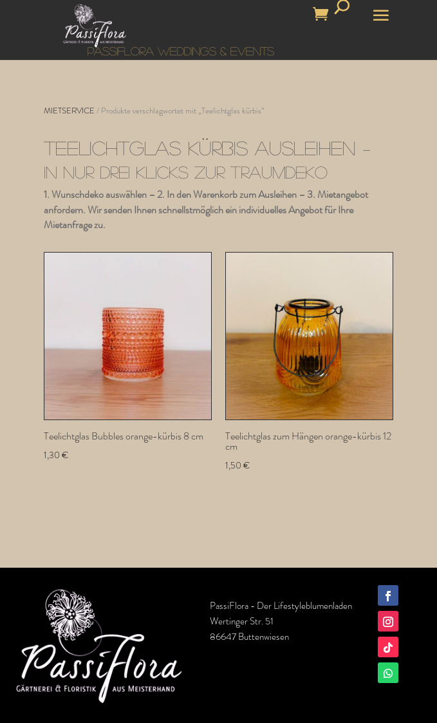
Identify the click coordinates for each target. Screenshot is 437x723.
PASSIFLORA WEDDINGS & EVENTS (181, 51)
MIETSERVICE (69, 110)
